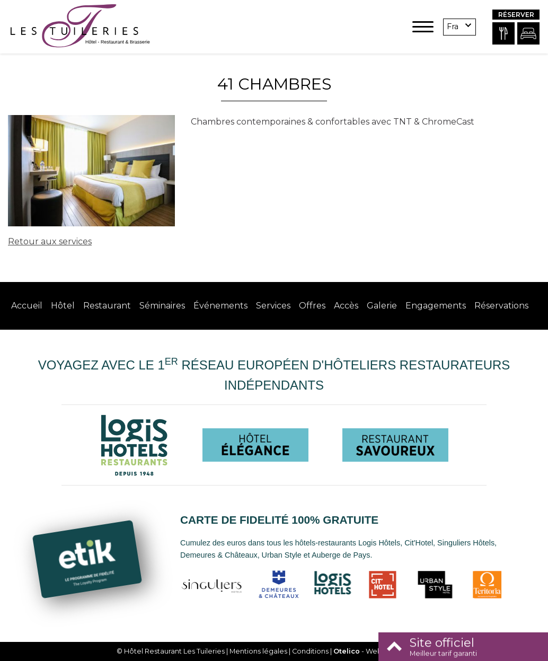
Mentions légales (258, 651)
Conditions (310, 651)
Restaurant (107, 306)
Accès (346, 306)
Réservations (501, 306)
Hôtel (63, 306)
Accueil (26, 306)
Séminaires (162, 306)
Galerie (382, 306)
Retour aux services (50, 241)
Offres (312, 306)
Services (273, 306)
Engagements (435, 306)
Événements (220, 306)
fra (452, 26)
